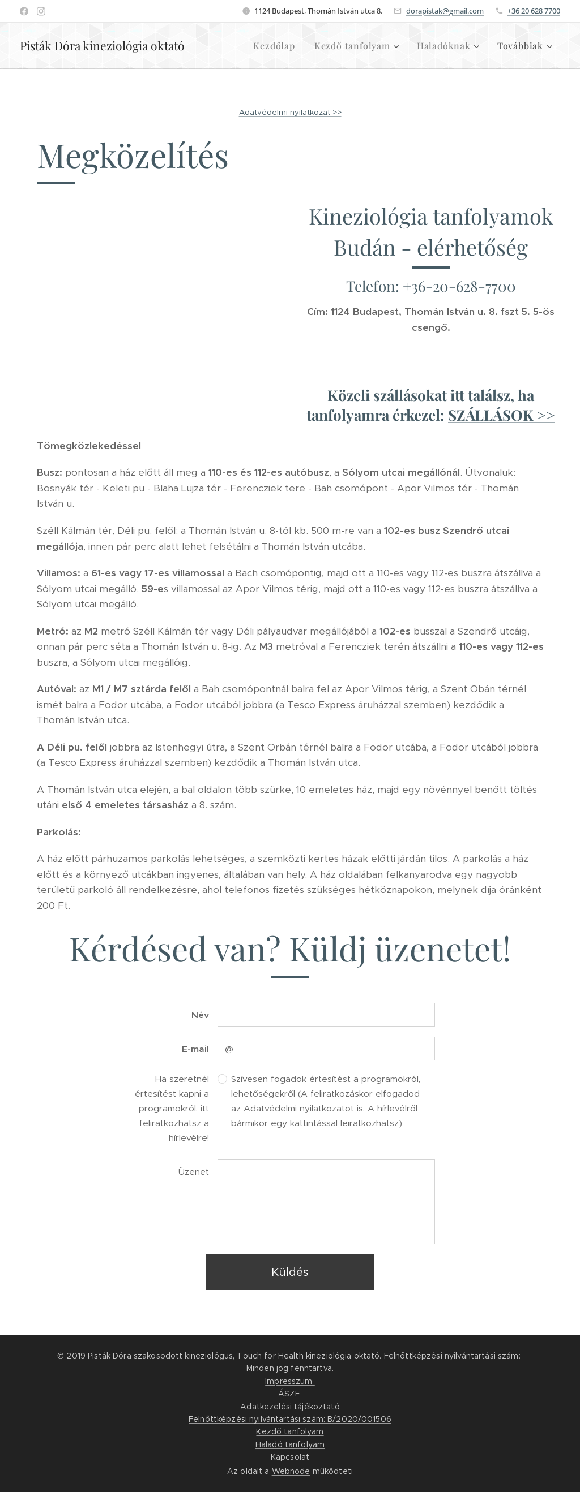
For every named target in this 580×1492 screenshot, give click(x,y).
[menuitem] (274, 46)
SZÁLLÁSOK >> (501, 415)
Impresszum (290, 1381)
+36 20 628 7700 (534, 11)
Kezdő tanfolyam (289, 1431)
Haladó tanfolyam (290, 1444)
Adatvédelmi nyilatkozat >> (290, 112)
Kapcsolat (290, 1457)
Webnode (291, 1471)
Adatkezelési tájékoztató (289, 1407)
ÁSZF (289, 1393)
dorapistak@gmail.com (445, 11)
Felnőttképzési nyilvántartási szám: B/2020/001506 (290, 1419)
